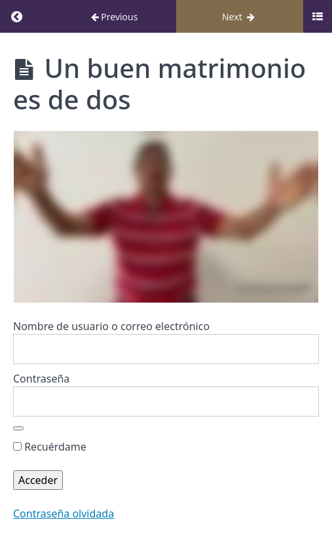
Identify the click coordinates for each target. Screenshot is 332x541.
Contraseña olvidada (63, 513)
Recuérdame (49, 446)
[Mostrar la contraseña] (18, 428)
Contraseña (41, 378)
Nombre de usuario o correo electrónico (111, 326)
